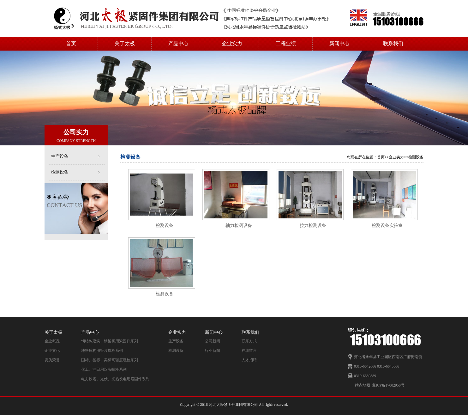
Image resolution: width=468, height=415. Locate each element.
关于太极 (125, 43)
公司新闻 (212, 341)
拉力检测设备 (313, 225)
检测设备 (60, 172)
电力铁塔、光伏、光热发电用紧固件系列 (115, 379)
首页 (71, 43)
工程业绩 (286, 43)
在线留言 (249, 350)
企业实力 (232, 43)
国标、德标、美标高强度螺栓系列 (109, 360)
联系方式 (249, 341)
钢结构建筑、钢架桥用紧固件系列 (109, 341)
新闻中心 (339, 43)
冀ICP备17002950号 (388, 385)
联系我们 (393, 43)
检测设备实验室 (387, 225)
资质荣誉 (52, 360)
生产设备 (60, 156)
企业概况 (52, 341)
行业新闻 (212, 350)
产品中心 (178, 43)
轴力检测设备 (238, 225)
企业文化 (52, 350)
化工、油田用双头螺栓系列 (104, 369)
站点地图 (362, 385)
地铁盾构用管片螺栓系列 (102, 350)
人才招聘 (249, 360)
